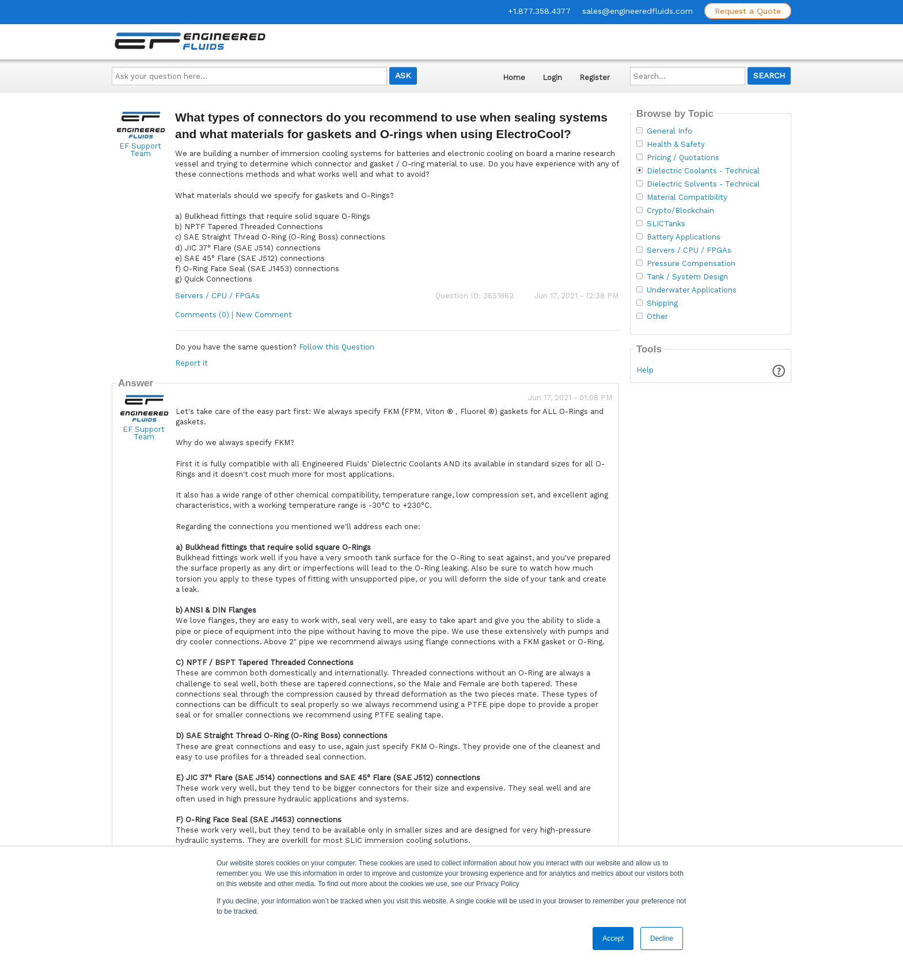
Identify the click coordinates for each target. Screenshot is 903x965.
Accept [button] (613, 938)
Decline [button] (661, 938)
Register (594, 77)
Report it (191, 363)
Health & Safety (676, 144)
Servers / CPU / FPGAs (217, 295)
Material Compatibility (687, 197)
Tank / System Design (687, 277)
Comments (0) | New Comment (233, 314)
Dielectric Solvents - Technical (703, 184)
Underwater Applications (692, 290)
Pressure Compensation (691, 264)
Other (657, 317)
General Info (669, 131)
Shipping (662, 303)
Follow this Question (336, 347)
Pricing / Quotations (683, 158)
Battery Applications (683, 237)
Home (514, 77)
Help (645, 370)
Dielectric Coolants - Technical (703, 171)
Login (552, 77)
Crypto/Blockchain (680, 211)
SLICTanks (666, 224)
